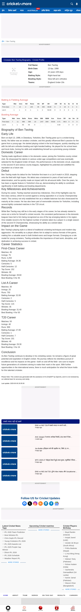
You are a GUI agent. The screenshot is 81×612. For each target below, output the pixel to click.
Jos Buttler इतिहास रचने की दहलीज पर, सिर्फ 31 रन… (52, 448)
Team (25, 595)
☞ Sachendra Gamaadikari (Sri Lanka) (70, 570)
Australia (32, 10)
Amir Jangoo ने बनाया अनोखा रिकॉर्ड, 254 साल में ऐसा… (53, 437)
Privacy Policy (42, 598)
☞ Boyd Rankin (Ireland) (69, 532)
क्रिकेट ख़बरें (12, 10)
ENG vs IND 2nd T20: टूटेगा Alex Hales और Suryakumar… (56, 472)
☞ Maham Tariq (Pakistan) (69, 559)
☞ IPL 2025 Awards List (11, 544)
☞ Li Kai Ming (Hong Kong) (71, 554)
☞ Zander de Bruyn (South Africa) (70, 543)
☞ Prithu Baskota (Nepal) (70, 548)
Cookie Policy (24, 598)
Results (61, 595)
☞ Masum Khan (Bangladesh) (69, 583)
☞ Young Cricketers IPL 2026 (13, 541)
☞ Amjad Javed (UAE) (69, 537)
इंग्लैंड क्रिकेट (46, 10)
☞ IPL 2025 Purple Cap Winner (11, 547)
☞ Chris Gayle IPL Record (12, 538)
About (15, 595)
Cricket (43, 609)
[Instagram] (35, 503)
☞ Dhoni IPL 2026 (9, 552)
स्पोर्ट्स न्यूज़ (68, 10)
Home (5, 595)
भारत (22, 10)
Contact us (59, 598)
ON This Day (47, 595)
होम (3, 10)
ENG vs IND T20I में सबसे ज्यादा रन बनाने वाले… (51, 425)
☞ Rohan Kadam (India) (70, 564)
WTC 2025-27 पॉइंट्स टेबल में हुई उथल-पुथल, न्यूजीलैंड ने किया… (56, 460)
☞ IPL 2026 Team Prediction (13, 532)
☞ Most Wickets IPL (10, 535)
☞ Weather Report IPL (11, 558)
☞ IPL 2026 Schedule (10, 555)
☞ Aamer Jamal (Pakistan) (69, 578)
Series (35, 595)
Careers (74, 595)
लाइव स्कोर (57, 10)
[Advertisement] (40, 403)
